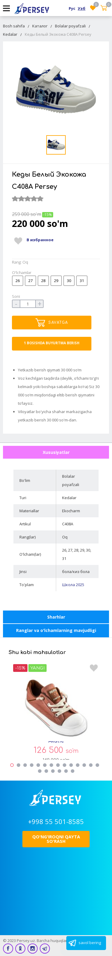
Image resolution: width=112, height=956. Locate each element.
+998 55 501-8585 (56, 821)
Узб (81, 8)
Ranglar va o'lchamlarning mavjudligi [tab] (56, 630)
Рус (72, 8)
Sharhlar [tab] (56, 617)
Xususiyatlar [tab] (56, 452)
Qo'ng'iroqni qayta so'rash (56, 839)
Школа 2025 (73, 584)
